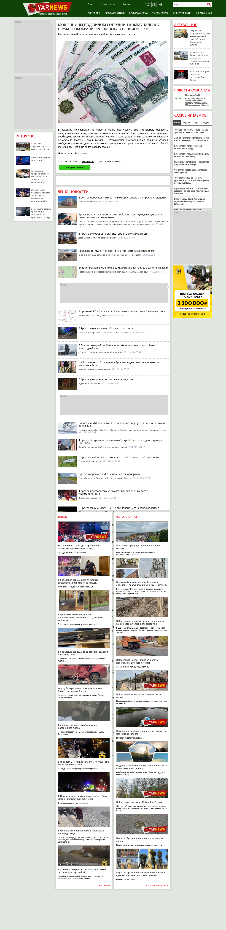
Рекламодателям (107, 4)
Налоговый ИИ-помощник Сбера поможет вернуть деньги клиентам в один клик (121, 424)
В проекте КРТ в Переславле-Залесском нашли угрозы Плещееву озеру (122, 311)
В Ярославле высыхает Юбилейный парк (139, 802)
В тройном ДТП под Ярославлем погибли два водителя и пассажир (83, 763)
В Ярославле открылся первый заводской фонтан (40, 146)
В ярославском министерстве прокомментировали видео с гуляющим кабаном (80, 617)
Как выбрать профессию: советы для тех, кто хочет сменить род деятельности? (40, 176)
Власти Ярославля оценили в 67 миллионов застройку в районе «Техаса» (123, 267)
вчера (195, 122)
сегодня (205, 122)
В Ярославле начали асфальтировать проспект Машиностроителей (137, 661)
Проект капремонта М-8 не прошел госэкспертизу (109, 474)
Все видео (104, 885)
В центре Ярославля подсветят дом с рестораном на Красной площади (122, 197)
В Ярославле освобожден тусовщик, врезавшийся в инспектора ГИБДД (78, 581)
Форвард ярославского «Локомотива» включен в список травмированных (113, 492)
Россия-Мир (94, 13)
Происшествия (204, 13)
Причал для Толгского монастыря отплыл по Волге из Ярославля (141, 732)
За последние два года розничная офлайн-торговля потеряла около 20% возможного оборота (197, 101)
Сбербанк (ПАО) (192, 95)
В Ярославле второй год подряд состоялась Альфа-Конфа (199, 75)
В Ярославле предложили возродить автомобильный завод (191, 155)
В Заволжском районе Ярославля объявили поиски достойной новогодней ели (116, 347)
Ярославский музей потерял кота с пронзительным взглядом (116, 250)
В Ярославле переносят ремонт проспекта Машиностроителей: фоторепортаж (140, 622)
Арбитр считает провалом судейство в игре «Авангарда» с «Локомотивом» (191, 139)
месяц (177, 122)
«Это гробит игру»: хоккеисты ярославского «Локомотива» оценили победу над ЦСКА (191, 180)
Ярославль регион (115, 13)
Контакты (127, 4)
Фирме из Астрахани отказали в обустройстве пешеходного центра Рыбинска (120, 441)
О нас (90, 4)
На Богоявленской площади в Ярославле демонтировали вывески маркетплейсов (119, 364)
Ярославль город (138, 13)
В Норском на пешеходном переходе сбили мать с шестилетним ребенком (82, 797)
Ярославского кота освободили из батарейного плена (77, 726)
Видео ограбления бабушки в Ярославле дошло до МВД (81, 832)
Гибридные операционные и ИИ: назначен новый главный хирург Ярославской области (200, 37)
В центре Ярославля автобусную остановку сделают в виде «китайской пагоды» (140, 874)
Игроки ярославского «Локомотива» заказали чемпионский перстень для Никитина (191, 191)
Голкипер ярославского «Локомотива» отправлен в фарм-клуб (192, 163)
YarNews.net (88, 161)
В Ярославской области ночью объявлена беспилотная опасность (119, 508)
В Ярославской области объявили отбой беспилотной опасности (118, 457)
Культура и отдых (181, 13)
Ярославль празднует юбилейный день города (138, 547)
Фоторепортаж (160, 13)
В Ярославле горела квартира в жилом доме (105, 379)
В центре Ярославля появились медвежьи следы (139, 839)
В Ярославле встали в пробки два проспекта (105, 328)
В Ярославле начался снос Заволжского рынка (138, 696)
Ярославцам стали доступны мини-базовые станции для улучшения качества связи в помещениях (120, 216)
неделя (186, 122)
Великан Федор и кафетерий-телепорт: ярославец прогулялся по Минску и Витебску (141, 583)
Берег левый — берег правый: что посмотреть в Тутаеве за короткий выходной (200, 58)
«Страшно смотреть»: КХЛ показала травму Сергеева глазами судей (191, 131)
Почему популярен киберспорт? (40, 158)
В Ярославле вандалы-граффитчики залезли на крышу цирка (83, 653)
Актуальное (185, 24)
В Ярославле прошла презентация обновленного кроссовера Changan (41, 213)
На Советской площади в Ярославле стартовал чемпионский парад (78, 547)
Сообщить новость (74, 167)
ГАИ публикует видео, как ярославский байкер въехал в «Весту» (80, 690)
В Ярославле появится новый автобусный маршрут (188, 147)
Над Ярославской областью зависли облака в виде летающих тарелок (141, 767)
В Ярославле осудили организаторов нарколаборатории (113, 233)
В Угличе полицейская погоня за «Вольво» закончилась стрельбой (82, 871)
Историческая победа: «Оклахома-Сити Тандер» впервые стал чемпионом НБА (41, 195)
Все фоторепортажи (156, 885)
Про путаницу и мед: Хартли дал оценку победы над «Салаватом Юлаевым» (189, 201)
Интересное (26, 136)
